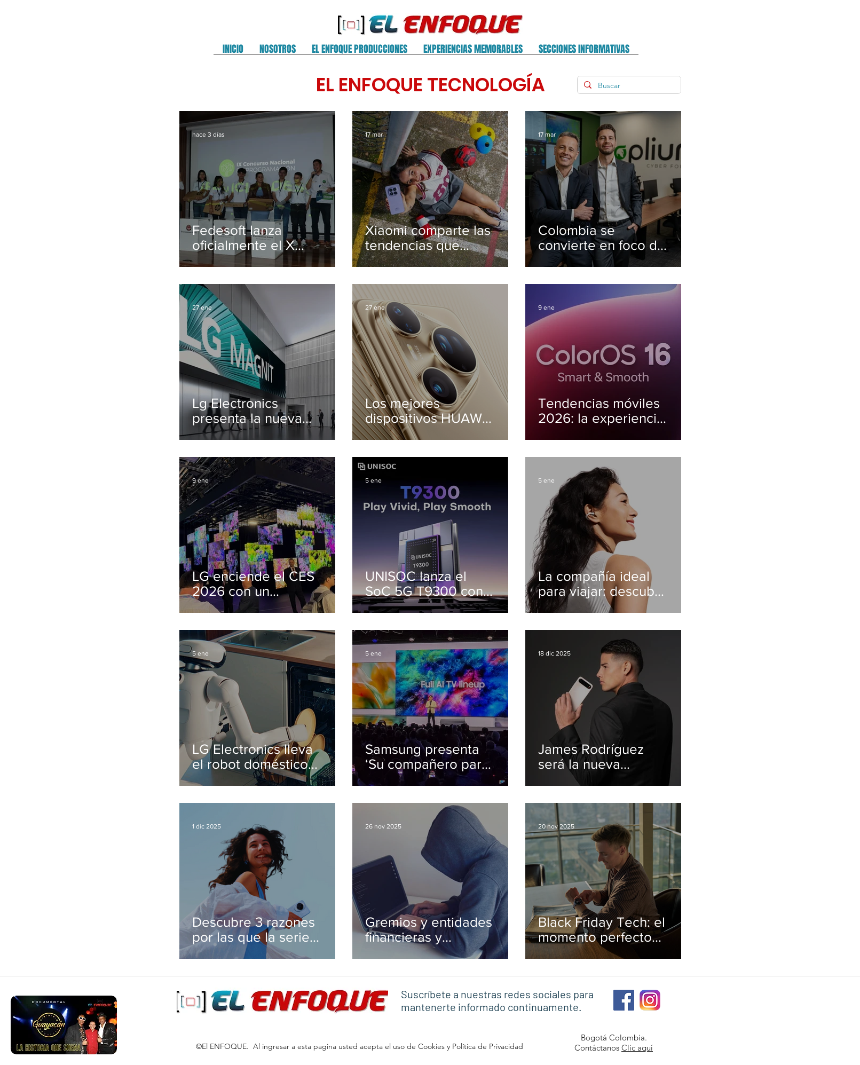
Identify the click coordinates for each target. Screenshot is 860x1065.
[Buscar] (628, 86)
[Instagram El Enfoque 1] (650, 1000)
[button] (277, 52)
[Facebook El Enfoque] (623, 1000)
